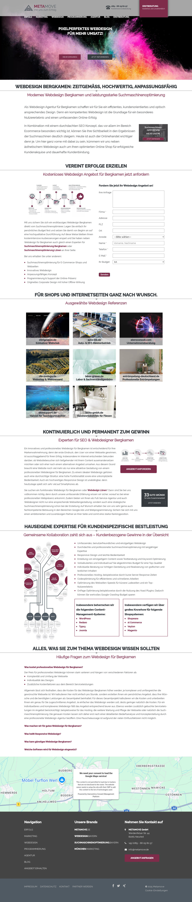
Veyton (131, 626)
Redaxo (83, 622)
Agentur (29, 855)
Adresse (103, 218)
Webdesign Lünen (97, 490)
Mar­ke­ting (42, 20)
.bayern (85, 836)
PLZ (101, 224)
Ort (100, 230)
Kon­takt (64, 886)
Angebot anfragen (142, 858)
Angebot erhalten (35, 868)
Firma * (102, 212)
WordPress (85, 618)
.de (82, 829)
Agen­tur (95, 20)
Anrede (102, 237)
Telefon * (103, 249)
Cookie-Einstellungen (156, 890)
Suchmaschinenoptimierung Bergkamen (45, 246)
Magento (132, 630)
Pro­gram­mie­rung (77, 20)
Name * (103, 243)
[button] (96, 40)
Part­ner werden (82, 886)
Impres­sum (30, 886)
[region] (96, 40)
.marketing (86, 849)
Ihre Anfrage (105, 192)
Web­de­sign (58, 20)
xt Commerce (135, 622)
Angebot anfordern (138, 469)
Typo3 (82, 626)
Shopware (133, 618)
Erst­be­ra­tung (121, 20)
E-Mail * (103, 255)
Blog (106, 20)
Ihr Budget (104, 262)
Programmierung (35, 849)
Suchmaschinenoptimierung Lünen (42, 250)
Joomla (83, 630)
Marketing (30, 836)
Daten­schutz (48, 886)
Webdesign (30, 842)
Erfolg (28, 20)
